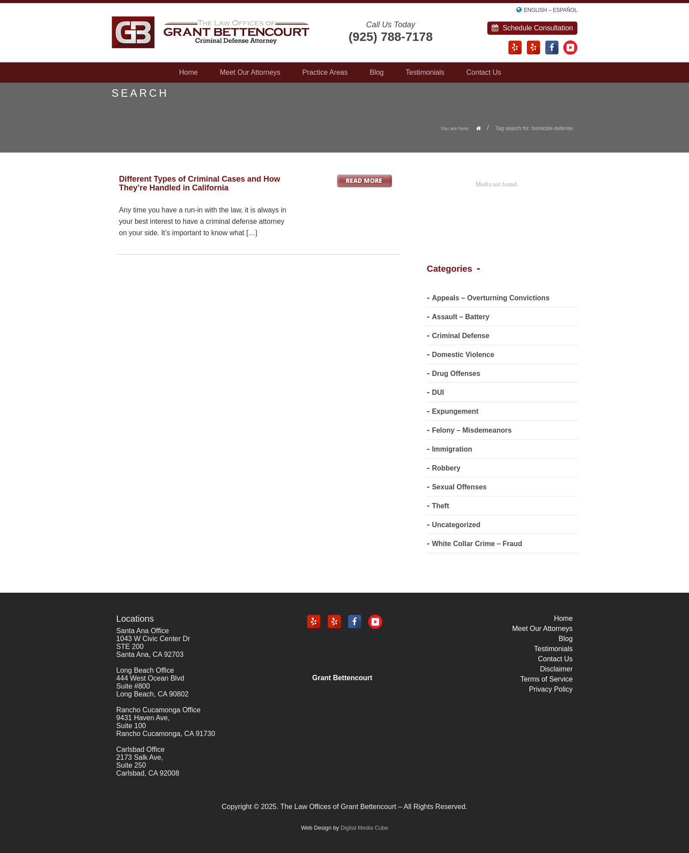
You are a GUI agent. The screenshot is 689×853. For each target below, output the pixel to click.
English (535, 10)
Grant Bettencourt (342, 678)
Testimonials (425, 72)
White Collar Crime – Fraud (477, 543)
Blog (377, 72)
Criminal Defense (461, 335)
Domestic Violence (463, 354)
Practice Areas (325, 72)
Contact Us (483, 72)
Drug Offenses (456, 373)
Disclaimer (556, 669)
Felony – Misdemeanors (471, 430)
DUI (438, 392)
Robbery (446, 468)
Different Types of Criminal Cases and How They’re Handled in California (199, 183)
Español (565, 10)
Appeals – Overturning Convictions (491, 298)
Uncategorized (456, 525)
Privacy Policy (551, 689)
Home (188, 72)
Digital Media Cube (364, 827)
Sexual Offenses (459, 487)
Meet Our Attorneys (250, 72)
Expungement (455, 411)
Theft (440, 506)
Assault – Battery (461, 317)
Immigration (452, 449)
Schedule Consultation (532, 28)
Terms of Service (546, 679)
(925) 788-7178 (390, 37)
